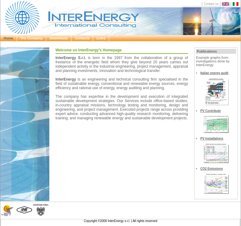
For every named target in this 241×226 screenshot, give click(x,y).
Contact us (211, 4)
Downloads (59, 38)
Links (100, 38)
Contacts (82, 38)
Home (8, 38)
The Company (31, 38)
